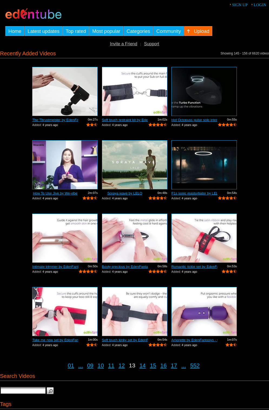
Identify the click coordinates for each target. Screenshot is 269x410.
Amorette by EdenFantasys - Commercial (194, 340)
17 (174, 365)
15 (153, 365)
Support (151, 44)
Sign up (240, 5)
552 (195, 365)
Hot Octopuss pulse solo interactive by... (194, 120)
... (80, 365)
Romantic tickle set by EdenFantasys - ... (194, 267)
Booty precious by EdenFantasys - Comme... (125, 267)
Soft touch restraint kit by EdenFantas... (125, 120)
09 (90, 365)
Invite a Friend (123, 44)
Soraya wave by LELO (124, 193)
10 (101, 365)
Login (260, 5)
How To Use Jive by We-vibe (55, 193)
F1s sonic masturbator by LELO (194, 193)
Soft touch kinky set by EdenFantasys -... (125, 340)
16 (163, 365)
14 (143, 365)
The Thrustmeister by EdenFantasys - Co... (55, 120)
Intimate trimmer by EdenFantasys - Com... (55, 267)
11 (111, 365)
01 (71, 365)
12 (121, 365)
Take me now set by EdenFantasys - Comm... (55, 340)
